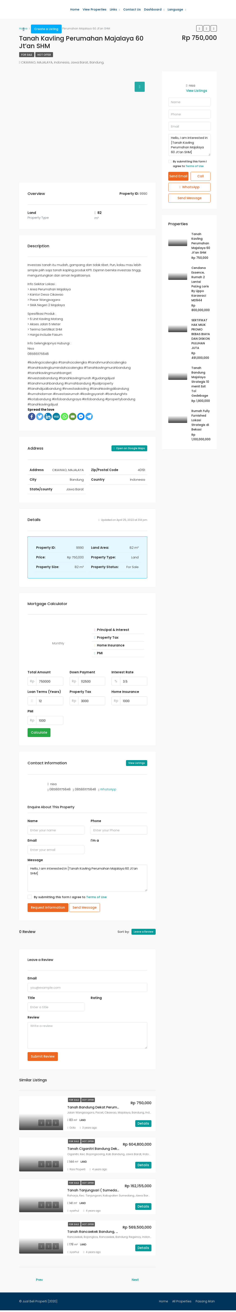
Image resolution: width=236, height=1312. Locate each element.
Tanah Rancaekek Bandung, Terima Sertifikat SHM (109, 1231)
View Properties (94, 9)
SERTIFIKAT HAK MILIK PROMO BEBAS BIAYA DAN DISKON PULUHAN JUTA (200, 334)
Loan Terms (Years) (44, 692)
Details (143, 1123)
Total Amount (39, 672)
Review (33, 1017)
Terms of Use (96, 897)
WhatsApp (108, 789)
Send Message (85, 907)
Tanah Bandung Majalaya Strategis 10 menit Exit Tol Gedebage (200, 382)
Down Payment (82, 672)
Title (31, 998)
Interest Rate (122, 672)
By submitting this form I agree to (67, 897)
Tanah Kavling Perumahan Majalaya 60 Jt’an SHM (200, 243)
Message (35, 860)
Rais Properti (77, 1169)
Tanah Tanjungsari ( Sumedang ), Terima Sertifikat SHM (114, 1190)
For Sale (26, 55)
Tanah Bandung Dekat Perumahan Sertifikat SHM (108, 1107)
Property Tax (80, 692)
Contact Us (132, 9)
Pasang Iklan (205, 1301)
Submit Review (42, 1056)
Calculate (39, 732)
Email (32, 840)
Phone (96, 821)
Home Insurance (125, 692)
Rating (96, 998)
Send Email (178, 176)
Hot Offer (44, 55)
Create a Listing (46, 29)
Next (135, 1280)
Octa (73, 1127)
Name (33, 821)
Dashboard (153, 9)
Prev (39, 1280)
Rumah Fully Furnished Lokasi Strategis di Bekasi (200, 420)
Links (113, 9)
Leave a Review (143, 931)
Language (175, 9)
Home (74, 9)
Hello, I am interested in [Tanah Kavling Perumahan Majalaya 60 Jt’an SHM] (87, 878)
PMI (30, 711)
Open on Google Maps (129, 448)
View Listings (136, 763)
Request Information (48, 907)
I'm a (95, 840)
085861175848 (60, 789)
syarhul (74, 1210)
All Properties (181, 1301)
